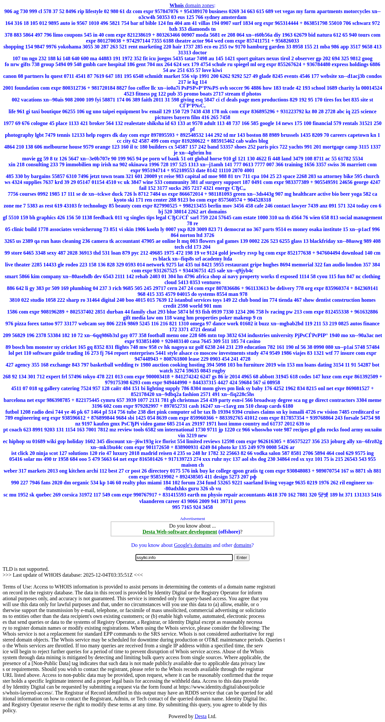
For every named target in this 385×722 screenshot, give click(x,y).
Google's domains (192, 545)
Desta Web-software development (179, 531)
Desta (201, 716)
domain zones (192, 5)
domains (242, 545)
